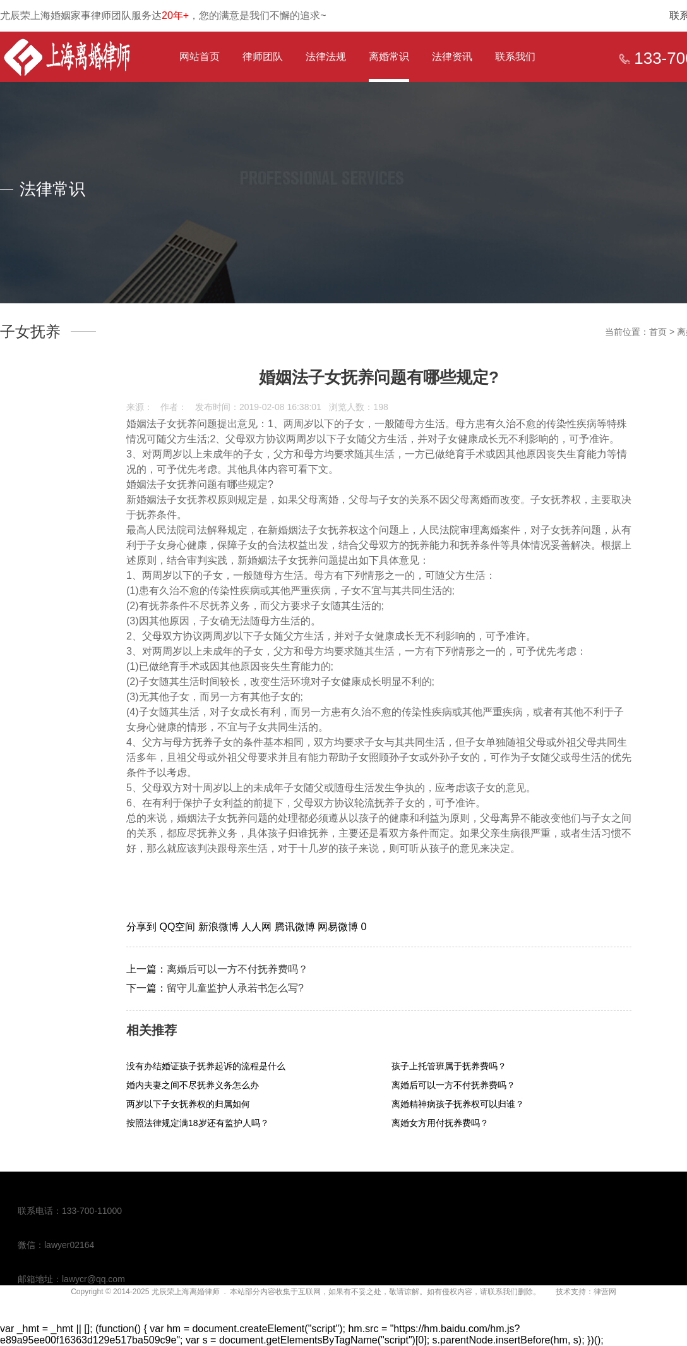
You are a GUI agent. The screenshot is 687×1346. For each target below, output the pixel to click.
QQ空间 (178, 926)
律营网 (605, 1291)
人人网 (257, 926)
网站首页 (199, 56)
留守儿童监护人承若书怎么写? (235, 988)
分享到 (142, 926)
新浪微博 (219, 926)
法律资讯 (452, 56)
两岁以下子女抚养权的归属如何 (188, 1104)
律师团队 (262, 56)
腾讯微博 (296, 926)
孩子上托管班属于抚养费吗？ (448, 1066)
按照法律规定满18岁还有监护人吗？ (197, 1123)
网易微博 (339, 926)
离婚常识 (389, 56)
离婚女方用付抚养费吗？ (440, 1123)
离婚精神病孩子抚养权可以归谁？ (457, 1104)
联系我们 (515, 56)
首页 (658, 332)
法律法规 (326, 56)
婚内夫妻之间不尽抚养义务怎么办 (192, 1085)
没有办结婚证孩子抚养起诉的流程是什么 (205, 1066)
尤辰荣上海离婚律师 (186, 1291)
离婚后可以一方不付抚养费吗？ (237, 969)
